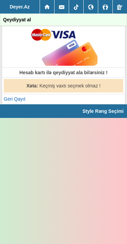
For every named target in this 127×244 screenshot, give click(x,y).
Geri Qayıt (14, 99)
